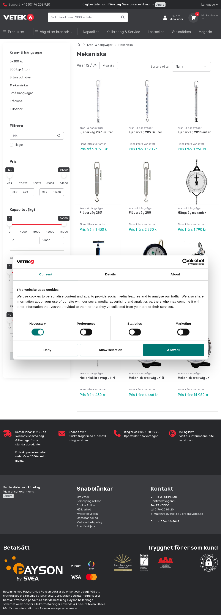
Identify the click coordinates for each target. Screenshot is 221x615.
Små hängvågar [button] (21, 93)
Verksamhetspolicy (89, 522)
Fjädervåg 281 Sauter (194, 132)
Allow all (173, 350)
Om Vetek (83, 497)
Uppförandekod (87, 518)
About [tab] (175, 274)
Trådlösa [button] (16, 101)
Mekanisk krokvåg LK (194, 378)
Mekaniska (125, 44)
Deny (47, 350)
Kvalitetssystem (87, 513)
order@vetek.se (192, 513)
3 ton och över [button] (21, 77)
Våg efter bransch (52, 32)
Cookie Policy (86, 505)
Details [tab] (110, 274)
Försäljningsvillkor (89, 501)
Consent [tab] (45, 274)
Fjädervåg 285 (140, 213)
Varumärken (181, 32)
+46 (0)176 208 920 (36, 4)
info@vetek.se (78, 440)
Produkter (14, 32)
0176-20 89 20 (164, 509)
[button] (209, 563)
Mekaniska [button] (19, 85)
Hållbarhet (84, 509)
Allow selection (110, 350)
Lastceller (156, 32)
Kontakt (162, 488)
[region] (37, 145)
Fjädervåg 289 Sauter (145, 132)
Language (208, 4)
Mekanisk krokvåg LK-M (97, 378)
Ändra (160, 4)
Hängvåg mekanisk (192, 213)
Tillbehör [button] (16, 109)
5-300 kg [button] (16, 62)
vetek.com (186, 440)
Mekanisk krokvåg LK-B (146, 378)
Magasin (205, 32)
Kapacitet (91, 32)
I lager (19, 145)
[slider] (9, 175)
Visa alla (108, 65)
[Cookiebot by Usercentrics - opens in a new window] (185, 262)
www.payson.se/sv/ (64, 608)
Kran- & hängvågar (99, 44)
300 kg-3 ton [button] (20, 69)
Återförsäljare (86, 526)
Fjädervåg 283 (91, 213)
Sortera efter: (160, 66)
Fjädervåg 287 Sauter (96, 132)
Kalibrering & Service (123, 32)
